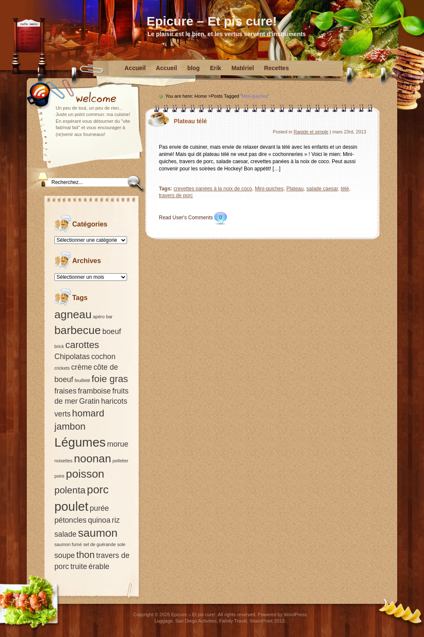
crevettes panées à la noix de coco (212, 189)
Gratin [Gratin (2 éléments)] (89, 401)
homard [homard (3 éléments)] (88, 413)
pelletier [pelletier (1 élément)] (120, 460)
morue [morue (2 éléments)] (117, 444)
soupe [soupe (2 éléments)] (64, 555)
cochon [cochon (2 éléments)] (103, 356)
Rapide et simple (311, 131)
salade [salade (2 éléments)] (65, 534)
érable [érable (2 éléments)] (98, 566)
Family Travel (233, 620)
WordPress (295, 614)
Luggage (164, 620)
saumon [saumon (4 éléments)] (97, 533)
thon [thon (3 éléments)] (85, 554)
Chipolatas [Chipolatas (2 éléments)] (72, 356)
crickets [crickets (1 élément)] (62, 368)
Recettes (276, 68)
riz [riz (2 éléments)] (116, 520)
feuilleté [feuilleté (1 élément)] (82, 380)
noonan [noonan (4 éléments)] (92, 458)
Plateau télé (190, 121)
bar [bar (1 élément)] (109, 316)
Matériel (243, 68)
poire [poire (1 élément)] (59, 475)
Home (201, 96)
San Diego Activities (196, 620)
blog (193, 68)
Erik (215, 68)
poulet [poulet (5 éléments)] (71, 506)
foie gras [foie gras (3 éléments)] (110, 379)
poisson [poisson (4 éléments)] (85, 473)
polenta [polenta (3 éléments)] (69, 490)
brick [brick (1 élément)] (59, 346)
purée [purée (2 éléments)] (99, 508)
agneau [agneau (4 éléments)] (73, 314)
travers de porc (176, 195)
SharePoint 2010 (266, 620)
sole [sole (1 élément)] (121, 544)
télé (345, 189)
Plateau (295, 189)
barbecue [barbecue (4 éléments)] (77, 330)
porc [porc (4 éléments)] (98, 489)
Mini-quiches (269, 189)
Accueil (135, 68)
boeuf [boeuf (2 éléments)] (111, 331)
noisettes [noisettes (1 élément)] (63, 460)
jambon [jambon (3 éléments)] (69, 426)
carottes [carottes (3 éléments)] (82, 345)
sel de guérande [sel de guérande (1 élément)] (99, 544)
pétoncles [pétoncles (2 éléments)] (70, 520)
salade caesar (322, 189)
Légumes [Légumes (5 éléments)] (80, 442)
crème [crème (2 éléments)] (81, 367)
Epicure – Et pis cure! (212, 21)
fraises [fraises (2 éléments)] (65, 391)
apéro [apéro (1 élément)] (99, 316)
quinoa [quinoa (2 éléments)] (99, 520)
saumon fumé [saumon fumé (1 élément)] (68, 544)
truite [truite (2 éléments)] (79, 566)
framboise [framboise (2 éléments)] (94, 391)
